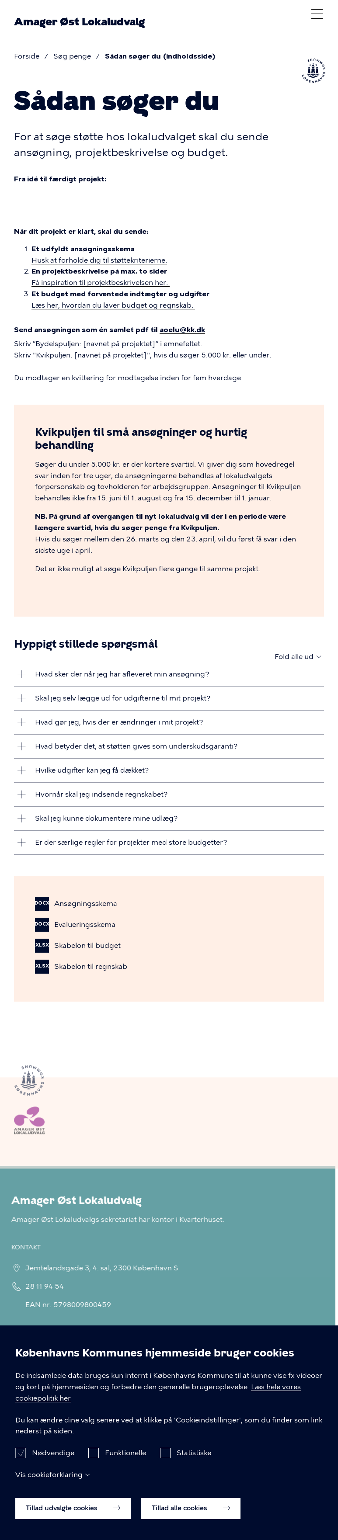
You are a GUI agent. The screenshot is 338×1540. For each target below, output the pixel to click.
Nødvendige (53, 1467)
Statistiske (194, 1467)
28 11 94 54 (41, 1286)
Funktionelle (125, 1467)
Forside (26, 56)
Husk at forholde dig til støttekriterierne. (99, 260)
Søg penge (72, 56)
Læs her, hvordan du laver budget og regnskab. (113, 305)
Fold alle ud (294, 656)
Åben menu (317, 13)
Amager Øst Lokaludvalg (79, 22)
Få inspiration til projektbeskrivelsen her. (100, 282)
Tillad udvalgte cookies (73, 1522)
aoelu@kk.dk (182, 330)
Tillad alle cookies (191, 1522)
